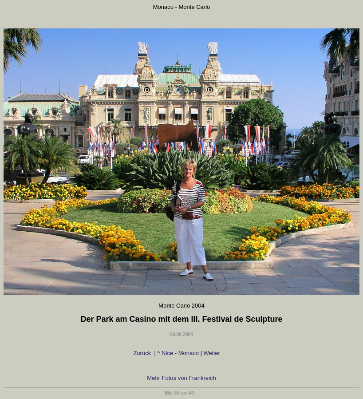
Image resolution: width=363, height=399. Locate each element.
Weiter (213, 353)
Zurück (142, 353)
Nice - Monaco (180, 353)
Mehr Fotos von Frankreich (181, 378)
